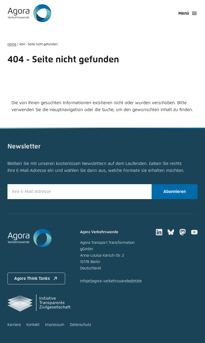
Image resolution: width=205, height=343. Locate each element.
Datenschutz (80, 325)
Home (11, 44)
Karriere (14, 325)
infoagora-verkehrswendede (111, 281)
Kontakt (33, 325)
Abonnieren (174, 191)
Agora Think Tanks (36, 278)
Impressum (54, 325)
